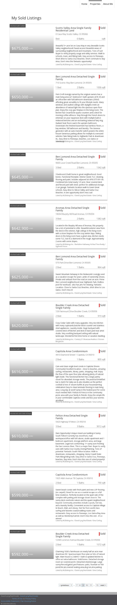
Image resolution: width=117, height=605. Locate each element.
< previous (64, 585)
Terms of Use (17, 598)
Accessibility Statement (10, 601)
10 (87, 585)
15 (97, 585)
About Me (108, 3)
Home (84, 3)
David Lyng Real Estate (29, 596)
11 (91, 585)
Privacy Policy (30, 598)
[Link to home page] (20, 4)
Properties (95, 3)
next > (103, 585)
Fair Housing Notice (28, 601)
